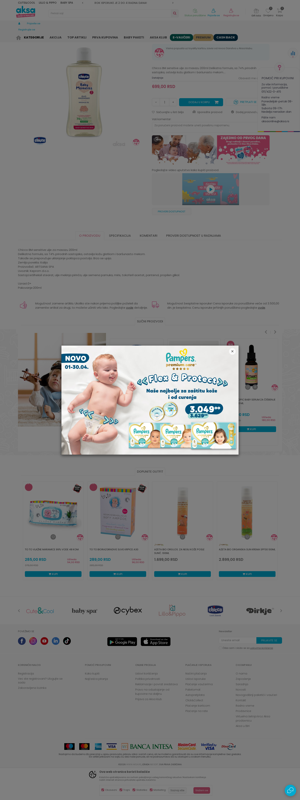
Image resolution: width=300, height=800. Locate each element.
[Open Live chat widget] (290, 790)
